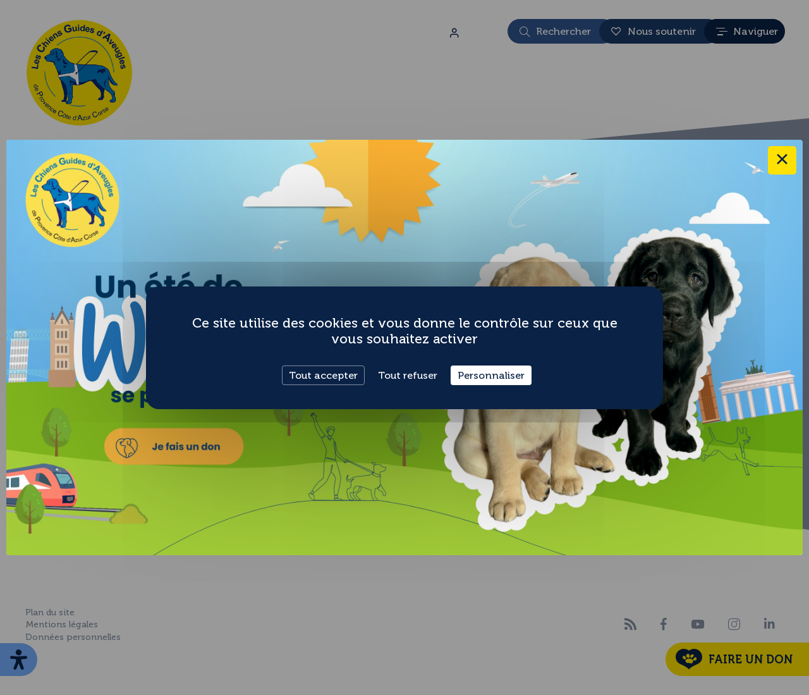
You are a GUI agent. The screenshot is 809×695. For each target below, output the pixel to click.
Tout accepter (323, 375)
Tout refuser (407, 375)
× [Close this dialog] (782, 160)
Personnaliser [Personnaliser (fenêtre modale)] (491, 375)
